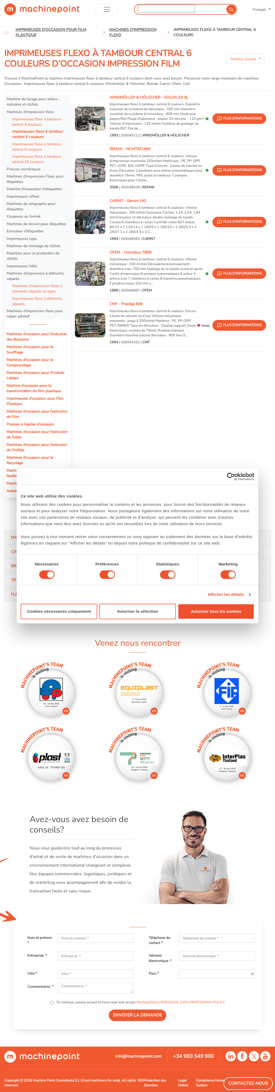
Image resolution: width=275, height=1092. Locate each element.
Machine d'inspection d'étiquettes (34, 189)
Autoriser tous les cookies (216, 611)
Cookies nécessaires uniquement (59, 611)
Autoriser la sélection (137, 611)
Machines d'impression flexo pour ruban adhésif (35, 313)
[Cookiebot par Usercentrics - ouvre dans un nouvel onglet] (230, 477)
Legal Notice (183, 1083)
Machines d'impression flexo (30, 111)
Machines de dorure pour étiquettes (36, 223)
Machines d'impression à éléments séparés (35, 276)
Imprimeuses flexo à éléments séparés (37, 301)
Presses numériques (24, 169)
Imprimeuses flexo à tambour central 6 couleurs (37, 134)
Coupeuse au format (24, 216)
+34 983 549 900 (193, 1056)
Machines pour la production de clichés (33, 255)
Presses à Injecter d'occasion (30, 424)
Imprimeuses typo (22, 238)
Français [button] (260, 9)
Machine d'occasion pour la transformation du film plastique (33, 388)
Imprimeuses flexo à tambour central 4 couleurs (36, 121)
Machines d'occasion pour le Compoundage (29, 362)
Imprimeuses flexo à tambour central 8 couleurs (36, 146)
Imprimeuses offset (23, 196)
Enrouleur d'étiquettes (25, 231)
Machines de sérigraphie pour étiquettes (31, 206)
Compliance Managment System (214, 1083)
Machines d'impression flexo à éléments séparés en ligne (37, 288)
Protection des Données (155, 1083)
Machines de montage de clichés (33, 245)
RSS (141, 1080)
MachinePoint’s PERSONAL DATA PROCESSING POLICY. (180, 1002)
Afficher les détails (226, 594)
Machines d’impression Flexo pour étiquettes (35, 179)
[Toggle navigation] (107, 9)
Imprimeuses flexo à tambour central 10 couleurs (36, 159)
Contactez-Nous (248, 1083)
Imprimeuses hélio (22, 266)
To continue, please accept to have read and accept (140, 1002)
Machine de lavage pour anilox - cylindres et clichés (33, 101)
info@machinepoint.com (138, 1056)
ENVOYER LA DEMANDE (137, 1015)
